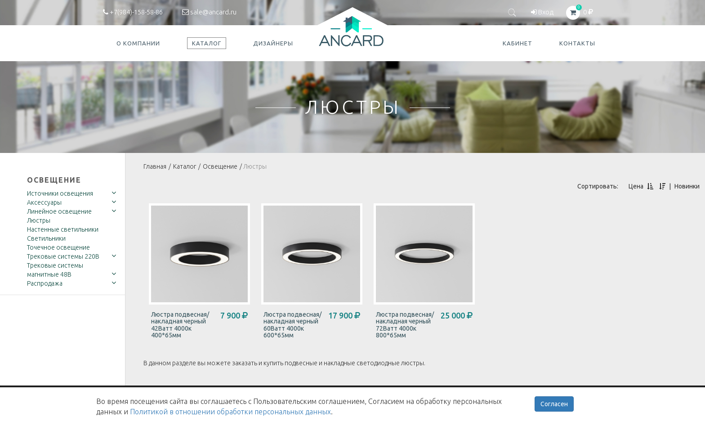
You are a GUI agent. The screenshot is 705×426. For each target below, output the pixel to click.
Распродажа (44, 283)
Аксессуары (44, 202)
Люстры (38, 220)
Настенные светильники (62, 229)
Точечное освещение (58, 247)
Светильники (46, 238)
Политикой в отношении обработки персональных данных (230, 412)
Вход (542, 12)
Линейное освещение (59, 211)
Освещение (54, 180)
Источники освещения (60, 193)
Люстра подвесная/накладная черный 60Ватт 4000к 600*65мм (292, 325)
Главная (154, 166)
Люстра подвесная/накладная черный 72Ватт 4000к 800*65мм (405, 325)
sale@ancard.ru (209, 12)
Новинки (687, 186)
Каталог (184, 166)
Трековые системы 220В (63, 256)
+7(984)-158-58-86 (133, 12)
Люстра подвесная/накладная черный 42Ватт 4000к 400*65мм (180, 325)
